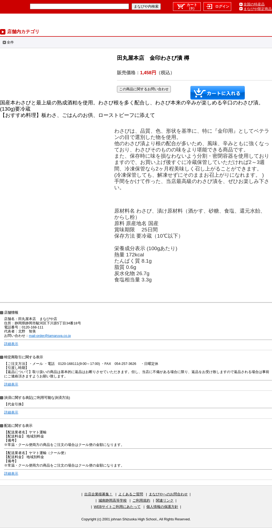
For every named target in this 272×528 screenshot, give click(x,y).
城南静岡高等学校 (112, 500)
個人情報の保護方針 (162, 507)
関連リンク (165, 500)
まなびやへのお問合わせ (168, 494)
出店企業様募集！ (98, 494)
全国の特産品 (254, 4)
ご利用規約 (141, 500)
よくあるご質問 (130, 494)
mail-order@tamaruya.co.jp (50, 336)
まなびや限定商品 (257, 9)
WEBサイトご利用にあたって (117, 507)
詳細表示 (11, 344)
